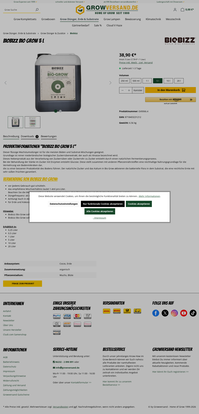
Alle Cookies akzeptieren (100, 211)
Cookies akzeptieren (139, 203)
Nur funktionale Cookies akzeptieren (103, 203)
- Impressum (99, 217)
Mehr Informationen (149, 196)
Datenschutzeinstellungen (64, 203)
